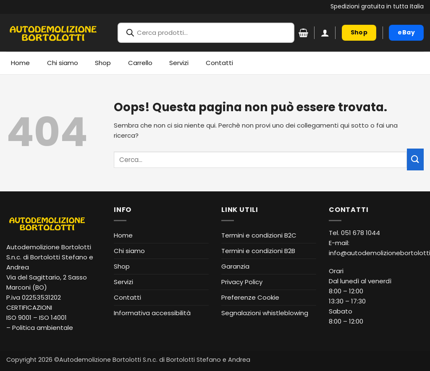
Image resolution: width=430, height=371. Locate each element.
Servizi (179, 62)
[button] (325, 33)
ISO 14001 (53, 317)
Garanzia (235, 266)
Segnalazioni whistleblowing (264, 312)
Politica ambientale (42, 327)
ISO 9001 (18, 317)
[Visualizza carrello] (303, 33)
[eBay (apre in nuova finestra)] (406, 33)
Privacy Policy (241, 281)
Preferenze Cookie (250, 297)
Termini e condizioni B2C (258, 235)
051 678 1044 (360, 232)
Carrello (140, 62)
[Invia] (415, 159)
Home (20, 62)
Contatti (219, 62)
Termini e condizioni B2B (258, 250)
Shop (103, 62)
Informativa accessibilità (152, 312)
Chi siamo (62, 62)
